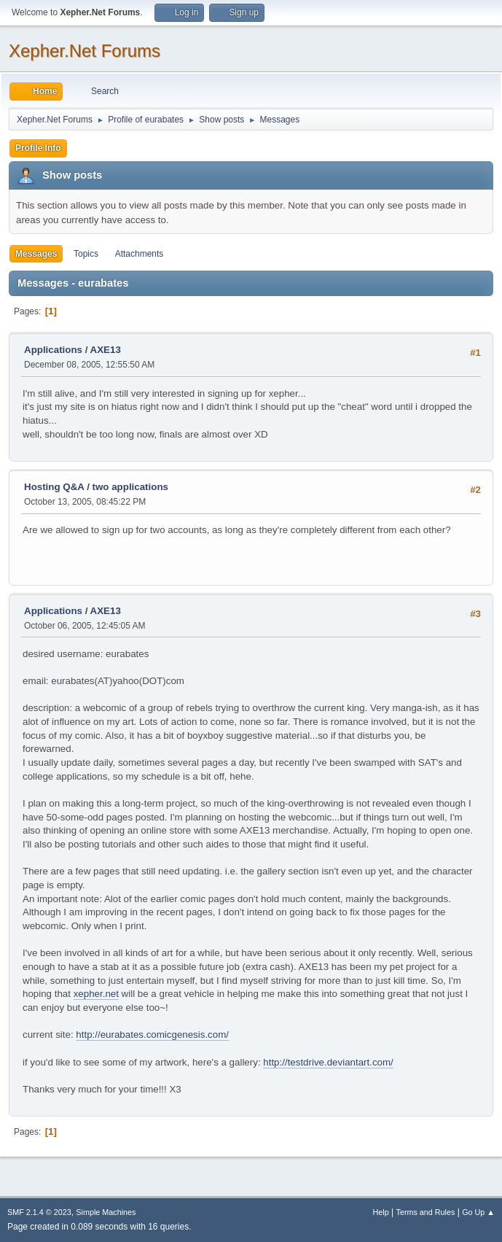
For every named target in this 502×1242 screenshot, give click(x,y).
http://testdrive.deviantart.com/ (328, 1062)
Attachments (139, 254)
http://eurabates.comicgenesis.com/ (152, 1034)
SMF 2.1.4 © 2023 (39, 1212)
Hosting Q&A (54, 486)
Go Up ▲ (478, 1212)
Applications (53, 349)
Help (381, 1212)
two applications (130, 486)
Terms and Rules (425, 1212)
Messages (36, 254)
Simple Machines (106, 1212)
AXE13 (105, 349)
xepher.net (96, 993)
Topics (86, 254)
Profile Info (38, 148)
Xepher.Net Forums (84, 51)
